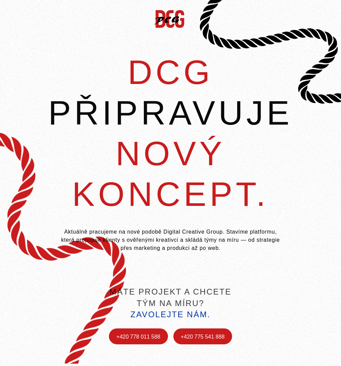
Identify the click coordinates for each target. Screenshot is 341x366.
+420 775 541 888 (203, 337)
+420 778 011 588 (138, 337)
